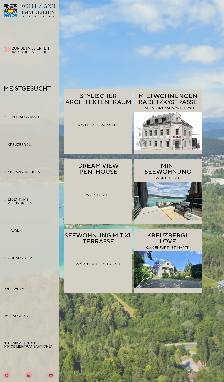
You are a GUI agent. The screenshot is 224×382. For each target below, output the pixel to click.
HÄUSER (15, 230)
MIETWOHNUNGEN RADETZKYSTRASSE (168, 98)
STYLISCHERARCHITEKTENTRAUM (98, 98)
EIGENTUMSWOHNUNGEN (20, 201)
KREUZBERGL (19, 144)
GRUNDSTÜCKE (21, 258)
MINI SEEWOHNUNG (168, 168)
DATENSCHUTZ (16, 316)
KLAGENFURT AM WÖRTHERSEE (167, 108)
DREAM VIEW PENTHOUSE (98, 168)
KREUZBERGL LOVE (168, 238)
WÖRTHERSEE (98, 195)
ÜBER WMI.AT (14, 289)
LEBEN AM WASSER (24, 117)
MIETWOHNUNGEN (24, 172)
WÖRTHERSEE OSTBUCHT (98, 264)
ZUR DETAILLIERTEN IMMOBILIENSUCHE (30, 50)
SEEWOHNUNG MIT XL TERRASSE (98, 238)
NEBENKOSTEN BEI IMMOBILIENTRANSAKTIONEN (28, 344)
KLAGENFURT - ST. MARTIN (167, 247)
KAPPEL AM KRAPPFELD (98, 125)
